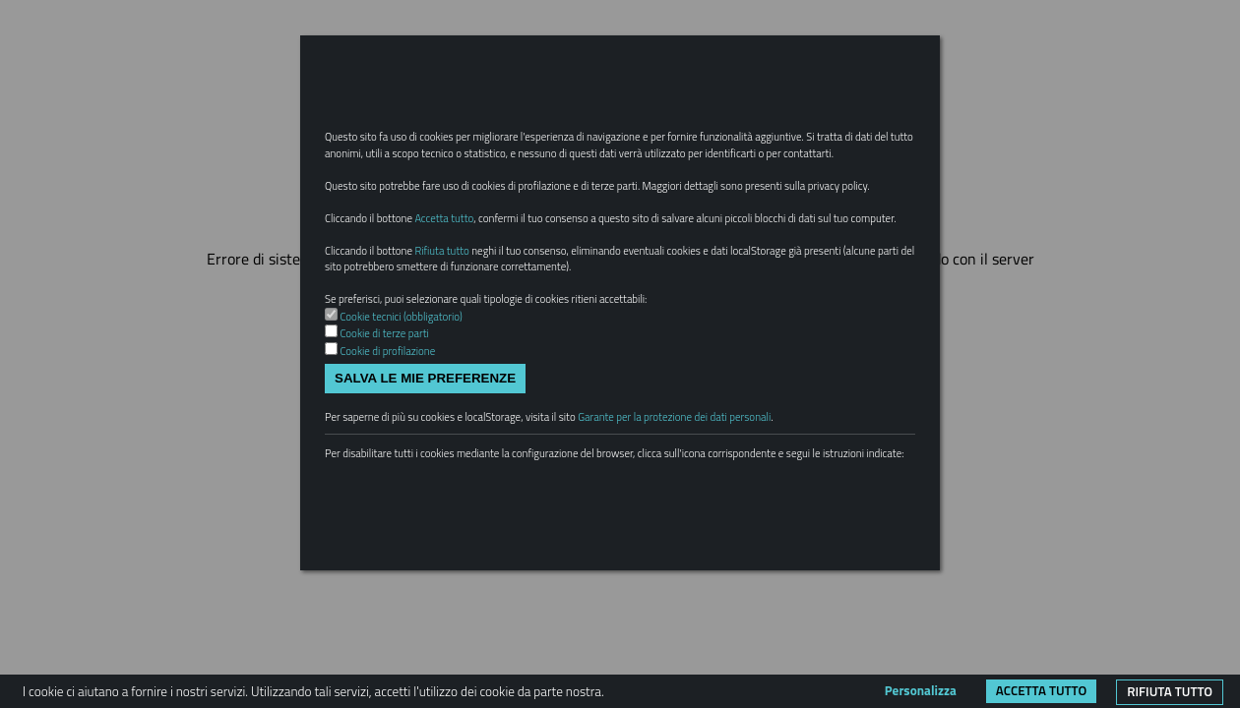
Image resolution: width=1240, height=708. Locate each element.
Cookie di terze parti (393, 426)
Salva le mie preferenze (425, 474)
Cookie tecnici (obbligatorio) (413, 406)
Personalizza (921, 690)
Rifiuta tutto (1169, 691)
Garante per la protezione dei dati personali (738, 517)
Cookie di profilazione (397, 444)
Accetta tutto (1041, 690)
